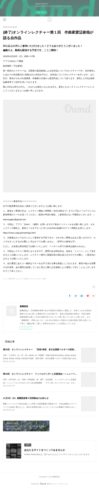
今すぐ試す (41, 12)
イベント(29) (7, 279)
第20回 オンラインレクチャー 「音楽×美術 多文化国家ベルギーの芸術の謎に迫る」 (45, 349)
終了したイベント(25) (20, 279)
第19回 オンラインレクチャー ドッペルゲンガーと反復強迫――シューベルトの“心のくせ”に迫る (50, 374)
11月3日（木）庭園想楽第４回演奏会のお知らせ (26, 398)
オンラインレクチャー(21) (37, 279)
